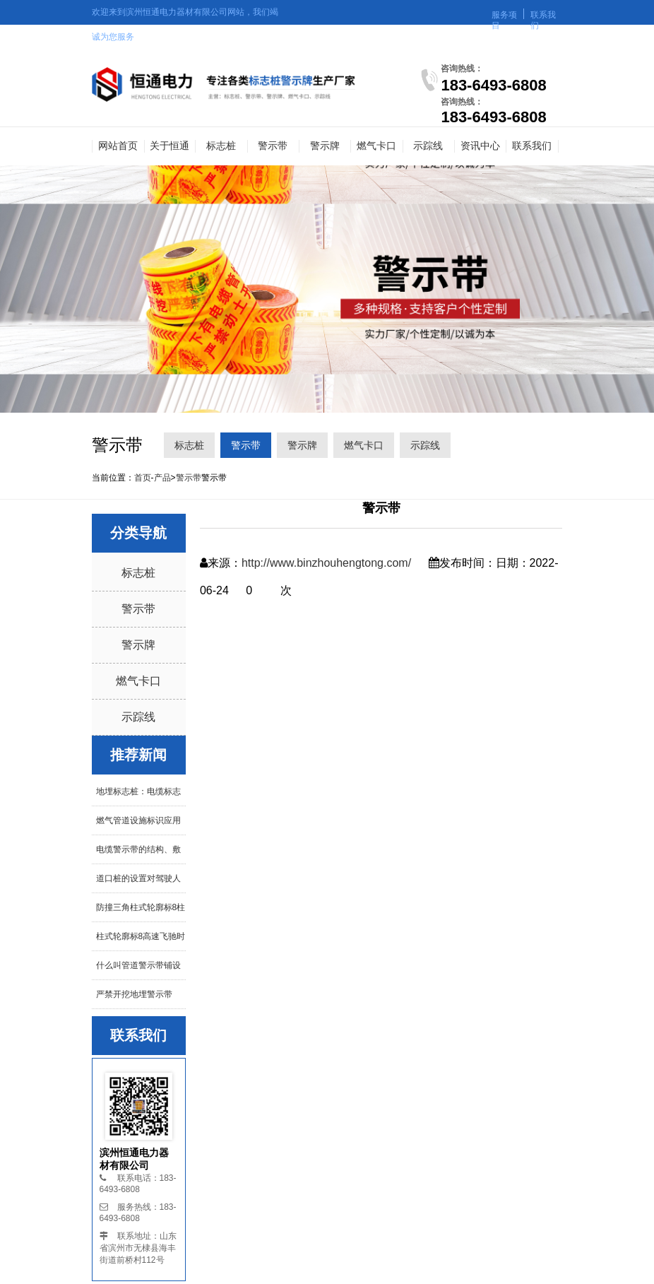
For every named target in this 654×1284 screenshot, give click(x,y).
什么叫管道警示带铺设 (138, 965)
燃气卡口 (376, 145)
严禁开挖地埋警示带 (134, 994)
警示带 (272, 145)
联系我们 (532, 145)
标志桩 (221, 145)
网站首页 (118, 145)
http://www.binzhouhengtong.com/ (326, 563)
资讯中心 (480, 145)
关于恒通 (169, 145)
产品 (162, 478)
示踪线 (428, 145)
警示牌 (325, 145)
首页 (142, 478)
